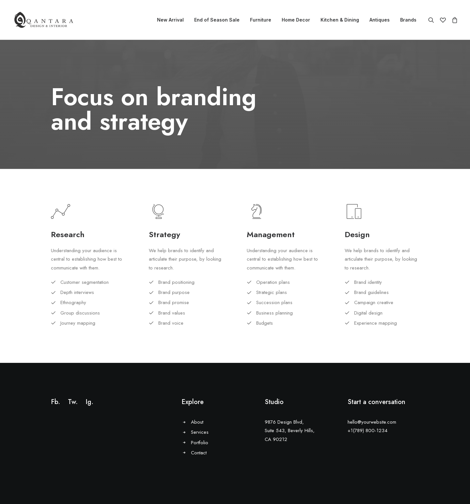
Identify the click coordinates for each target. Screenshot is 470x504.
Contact (199, 452)
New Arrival (170, 20)
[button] (432, 20)
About (197, 422)
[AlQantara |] (43, 20)
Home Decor (296, 20)
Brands (408, 20)
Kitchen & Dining (340, 20)
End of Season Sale (217, 20)
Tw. (73, 402)
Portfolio (199, 442)
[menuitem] (170, 20)
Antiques (379, 20)
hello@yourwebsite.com (372, 422)
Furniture (260, 20)
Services (200, 432)
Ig (88, 402)
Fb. (55, 402)
